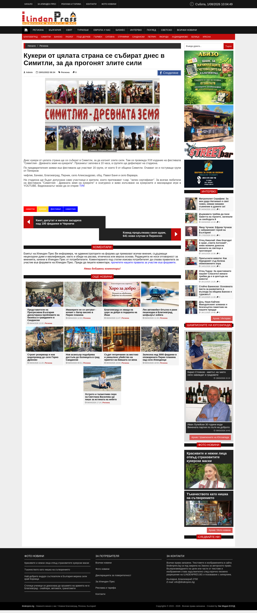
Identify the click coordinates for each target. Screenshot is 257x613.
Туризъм (83, 30)
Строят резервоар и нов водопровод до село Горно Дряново (42, 345)
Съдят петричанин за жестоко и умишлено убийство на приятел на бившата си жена (121, 345)
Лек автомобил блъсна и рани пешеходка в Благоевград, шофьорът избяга (160, 300)
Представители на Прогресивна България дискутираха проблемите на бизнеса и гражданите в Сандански (43, 302)
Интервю (136, 30)
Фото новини (108, 4)
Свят (69, 30)
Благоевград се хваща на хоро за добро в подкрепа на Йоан (120, 300)
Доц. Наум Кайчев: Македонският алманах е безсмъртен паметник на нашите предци (213, 306)
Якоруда (163, 37)
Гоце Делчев (83, 37)
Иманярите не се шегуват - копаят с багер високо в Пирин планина (81, 300)
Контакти (91, 4)
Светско (166, 30)
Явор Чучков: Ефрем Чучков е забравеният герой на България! (215, 230)
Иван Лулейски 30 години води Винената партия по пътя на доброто (209, 426)
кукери (42, 209)
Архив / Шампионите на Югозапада (210, 437)
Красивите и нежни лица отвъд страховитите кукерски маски (56, 563)
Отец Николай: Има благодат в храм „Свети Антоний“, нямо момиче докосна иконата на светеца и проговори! (215, 245)
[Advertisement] (175, 17)
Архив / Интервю (222, 318)
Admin (28, 72)
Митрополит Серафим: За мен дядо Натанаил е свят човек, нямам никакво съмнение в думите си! (214, 202)
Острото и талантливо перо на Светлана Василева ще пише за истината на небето (101, 384)
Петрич (152, 37)
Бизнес (120, 30)
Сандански (138, 37)
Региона (38, 30)
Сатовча (110, 37)
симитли (30, 209)
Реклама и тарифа (71, 4)
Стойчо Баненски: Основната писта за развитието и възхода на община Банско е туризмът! (215, 290)
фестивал (55, 209)
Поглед (151, 30)
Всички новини (187, 30)
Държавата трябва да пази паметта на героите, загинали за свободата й (215, 217)
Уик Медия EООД (226, 609)
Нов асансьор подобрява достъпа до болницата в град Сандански (82, 345)
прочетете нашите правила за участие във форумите (143, 250)
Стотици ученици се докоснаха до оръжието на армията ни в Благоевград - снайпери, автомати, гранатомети (56, 587)
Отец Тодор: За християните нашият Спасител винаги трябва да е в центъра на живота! (215, 275)
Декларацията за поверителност (113, 576)
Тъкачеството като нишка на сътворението (47, 569)
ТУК (81, 185)
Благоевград (31, 37)
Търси (228, 46)
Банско (58, 37)
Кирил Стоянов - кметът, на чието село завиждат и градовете (207, 373)
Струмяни (123, 37)
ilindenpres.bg (28, 609)
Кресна (207, 37)
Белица (195, 37)
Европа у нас (102, 30)
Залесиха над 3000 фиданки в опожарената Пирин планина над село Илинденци (160, 345)
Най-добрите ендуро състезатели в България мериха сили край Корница (55, 577)
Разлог (69, 37)
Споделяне (169, 73)
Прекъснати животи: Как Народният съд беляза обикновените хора (213, 261)
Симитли (46, 37)
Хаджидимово (180, 37)
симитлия (70, 209)
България (55, 30)
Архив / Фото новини (220, 530)
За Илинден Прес (47, 4)
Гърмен (98, 37)
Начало (28, 4)
